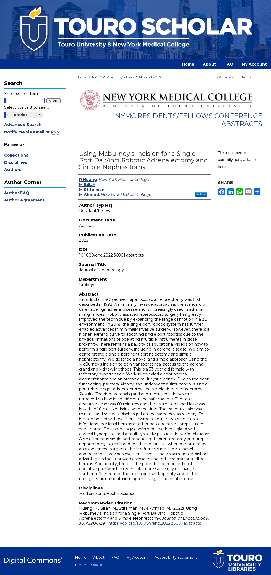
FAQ (115, 557)
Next (245, 77)
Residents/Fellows (120, 77)
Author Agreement (24, 200)
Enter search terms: (23, 93)
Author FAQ (16, 192)
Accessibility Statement (176, 557)
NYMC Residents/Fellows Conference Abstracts (188, 120)
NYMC (97, 77)
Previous (226, 77)
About (99, 557)
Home (83, 77)
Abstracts (146, 77)
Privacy (80, 565)
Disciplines (15, 162)
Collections (16, 155)
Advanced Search (22, 124)
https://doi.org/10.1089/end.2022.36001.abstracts (154, 523)
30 (160, 77)
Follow (201, 194)
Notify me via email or (31, 131)
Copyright (98, 565)
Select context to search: (28, 107)
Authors (12, 169)
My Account (137, 557)
